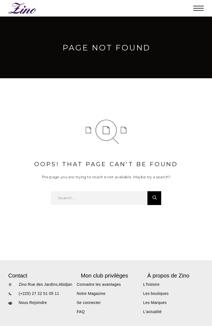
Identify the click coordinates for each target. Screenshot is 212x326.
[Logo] (22, 8)
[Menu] (198, 8)
